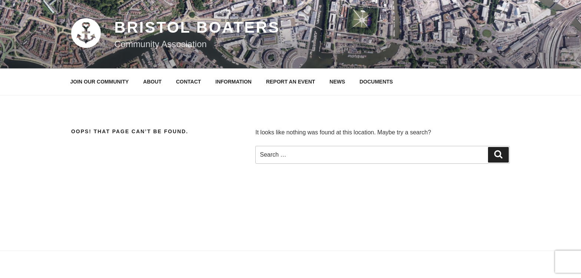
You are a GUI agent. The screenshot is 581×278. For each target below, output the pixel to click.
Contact (188, 82)
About (152, 82)
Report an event (290, 82)
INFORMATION (233, 82)
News (337, 82)
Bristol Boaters (197, 27)
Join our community (99, 82)
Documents (376, 82)
